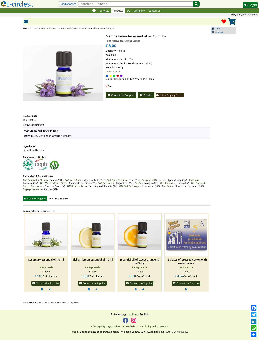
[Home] (94, 10)
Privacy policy (98, 326)
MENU (217, 28)
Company (139, 10)
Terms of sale (128, 326)
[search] (135, 4)
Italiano (133, 314)
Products (118, 10)
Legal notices (113, 326)
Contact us (154, 10)
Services (104, 10)
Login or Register (35, 198)
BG (128, 10)
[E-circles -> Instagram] (133, 321)
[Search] (68, 4)
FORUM (218, 32)
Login (250, 5)
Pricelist (146, 95)
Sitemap (163, 326)
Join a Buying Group (169, 95)
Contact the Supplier (121, 95)
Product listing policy (147, 326)
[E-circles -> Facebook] (125, 321)
